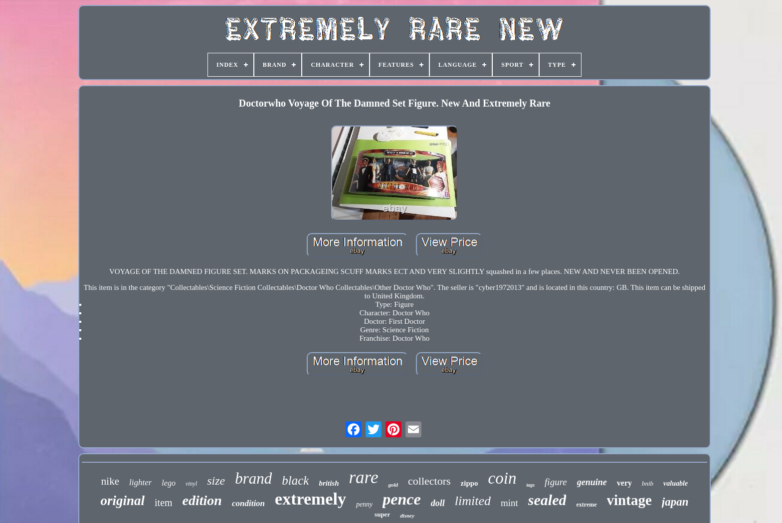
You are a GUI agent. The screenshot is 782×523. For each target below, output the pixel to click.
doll (438, 503)
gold (393, 485)
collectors (429, 481)
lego (169, 483)
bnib (647, 483)
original (123, 500)
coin (502, 478)
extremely (310, 499)
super (382, 514)
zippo (469, 483)
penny (364, 504)
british (329, 483)
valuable (675, 483)
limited (473, 501)
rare (363, 477)
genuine (592, 482)
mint (509, 503)
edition (202, 500)
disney (407, 516)
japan (675, 502)
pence (401, 499)
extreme (586, 504)
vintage (629, 500)
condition (248, 503)
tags (530, 485)
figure (556, 482)
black (295, 480)
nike (110, 481)
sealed (547, 500)
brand (253, 478)
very (624, 483)
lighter (140, 482)
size (216, 480)
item (164, 502)
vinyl (191, 483)
